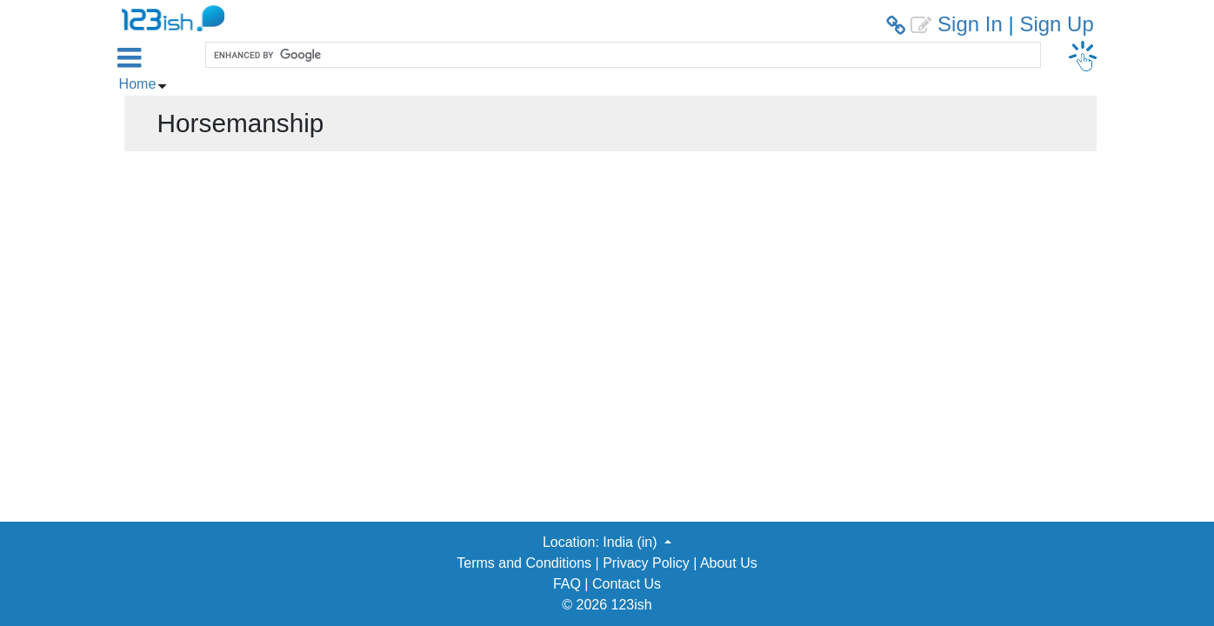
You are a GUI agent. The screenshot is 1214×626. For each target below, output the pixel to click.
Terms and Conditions (524, 563)
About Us (728, 563)
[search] (621, 54)
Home (138, 84)
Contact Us (626, 583)
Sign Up (1056, 24)
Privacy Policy (646, 563)
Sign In (970, 24)
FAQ (567, 583)
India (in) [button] (632, 542)
